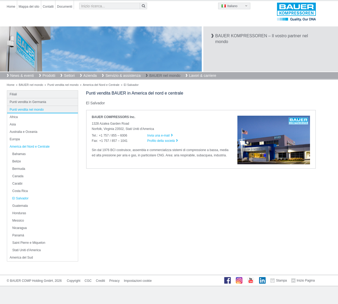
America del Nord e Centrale (101, 84)
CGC (88, 281)
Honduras (19, 213)
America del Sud (21, 257)
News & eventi (22, 75)
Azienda (90, 75)
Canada (18, 176)
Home (11, 6)
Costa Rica (20, 191)
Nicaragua (19, 228)
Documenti (64, 6)
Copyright (73, 281)
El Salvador (20, 198)
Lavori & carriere (202, 75)
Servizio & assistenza (122, 75)
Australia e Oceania (23, 132)
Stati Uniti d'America (26, 250)
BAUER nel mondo (164, 75)
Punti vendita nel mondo (63, 84)
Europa (15, 139)
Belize (16, 161)
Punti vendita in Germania (28, 102)
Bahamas (19, 154)
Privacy (114, 281)
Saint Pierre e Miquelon (28, 243)
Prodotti (49, 75)
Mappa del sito (29, 6)
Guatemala (20, 206)
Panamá (18, 235)
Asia (13, 124)
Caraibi (17, 183)
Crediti (100, 281)
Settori (69, 75)
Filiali (13, 94)
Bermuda (18, 169)
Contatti (48, 6)
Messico (18, 220)
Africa (14, 117)
